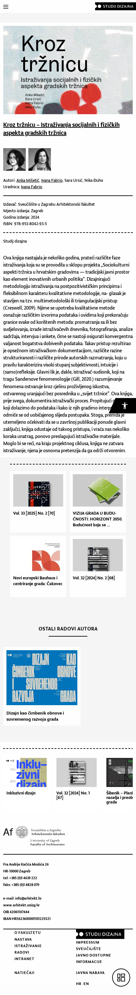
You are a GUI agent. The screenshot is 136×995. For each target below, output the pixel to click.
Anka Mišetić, (28, 180)
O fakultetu (28, 932)
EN (86, 983)
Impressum (88, 942)
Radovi (22, 952)
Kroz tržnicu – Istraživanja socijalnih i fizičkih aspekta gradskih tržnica (61, 129)
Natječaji (24, 972)
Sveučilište (88, 948)
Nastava (23, 939)
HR (79, 983)
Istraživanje (28, 946)
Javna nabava (90, 972)
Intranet (24, 959)
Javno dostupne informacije (93, 958)
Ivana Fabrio (31, 187)
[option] (40, 686)
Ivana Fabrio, (52, 180)
